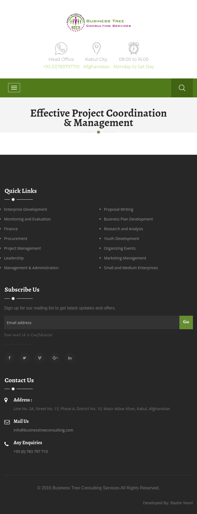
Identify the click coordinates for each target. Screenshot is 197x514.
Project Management (22, 248)
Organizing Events (120, 248)
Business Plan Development (128, 219)
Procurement (15, 238)
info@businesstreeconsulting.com (43, 430)
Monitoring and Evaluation (27, 219)
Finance (11, 228)
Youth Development (121, 238)
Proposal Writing (118, 209)
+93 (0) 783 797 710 (31, 451)
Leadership (14, 258)
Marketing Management (125, 258)
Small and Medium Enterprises (131, 267)
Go (186, 322)
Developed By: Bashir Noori (168, 502)
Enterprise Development (25, 209)
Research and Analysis (123, 228)
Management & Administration (31, 267)
